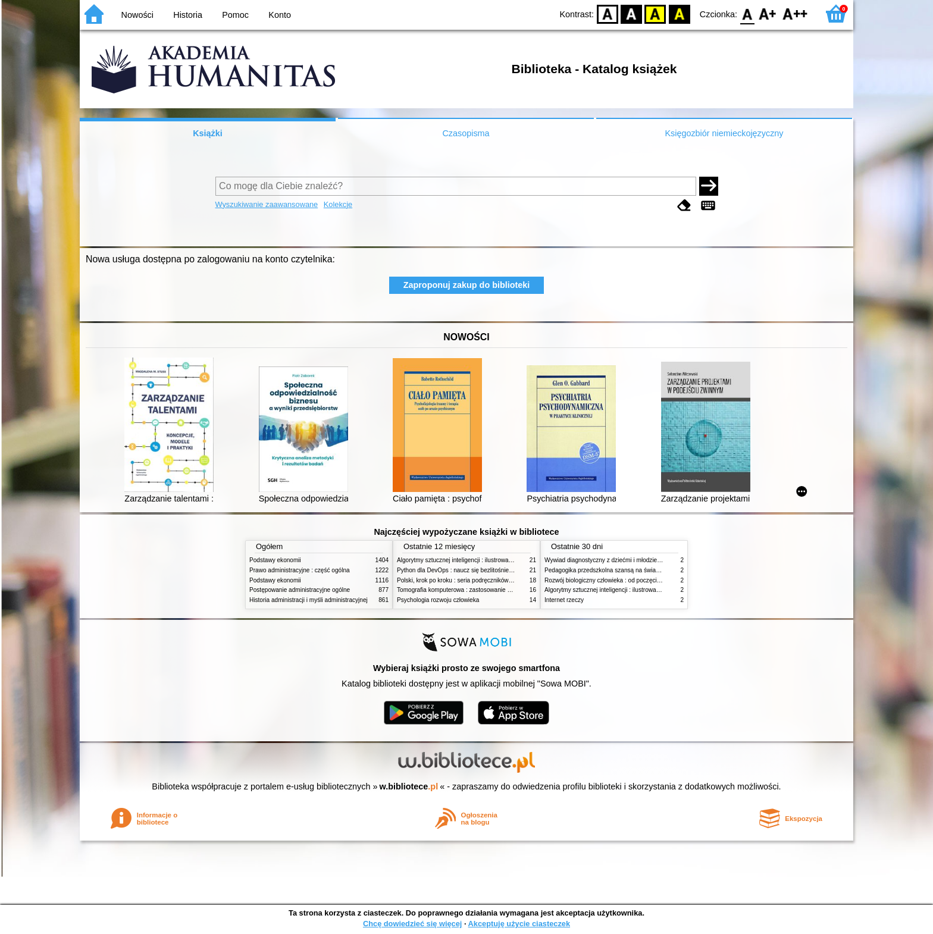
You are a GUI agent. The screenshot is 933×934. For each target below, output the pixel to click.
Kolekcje (338, 204)
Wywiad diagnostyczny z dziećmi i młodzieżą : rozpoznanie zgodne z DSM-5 (645, 560)
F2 (795, 13)
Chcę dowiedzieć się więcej (412, 923)
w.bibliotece (409, 786)
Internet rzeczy (564, 600)
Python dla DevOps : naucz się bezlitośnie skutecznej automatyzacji (487, 570)
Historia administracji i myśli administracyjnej (308, 600)
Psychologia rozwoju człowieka (438, 600)
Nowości (137, 15)
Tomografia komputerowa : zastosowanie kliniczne (463, 590)
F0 (747, 13)
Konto (279, 15)
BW (631, 13)
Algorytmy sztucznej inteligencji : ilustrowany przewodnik (472, 560)
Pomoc (235, 15)
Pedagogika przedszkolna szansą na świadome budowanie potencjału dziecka (648, 570)
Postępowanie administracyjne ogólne (299, 590)
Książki (208, 133)
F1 (768, 13)
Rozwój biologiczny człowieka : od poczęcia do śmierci (616, 580)
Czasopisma (465, 133)
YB (655, 13)
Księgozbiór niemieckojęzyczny (724, 133)
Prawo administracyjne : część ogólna (299, 570)
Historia (187, 15)
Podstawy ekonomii (275, 560)
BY (679, 13)
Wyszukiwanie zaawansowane (266, 204)
